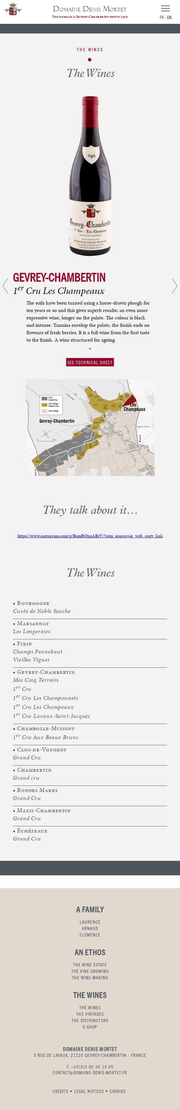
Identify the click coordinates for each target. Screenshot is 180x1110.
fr (162, 17)
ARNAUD (90, 928)
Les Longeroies (31, 631)
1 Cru (22, 688)
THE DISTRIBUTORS (90, 1020)
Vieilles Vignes (31, 659)
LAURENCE (90, 922)
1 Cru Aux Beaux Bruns (45, 736)
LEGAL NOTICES (89, 1091)
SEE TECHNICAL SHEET (90, 362)
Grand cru (26, 778)
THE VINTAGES (90, 1014)
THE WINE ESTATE (90, 964)
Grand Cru (27, 757)
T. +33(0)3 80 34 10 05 (90, 1066)
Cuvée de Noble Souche (42, 611)
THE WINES (90, 1007)
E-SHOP (90, 1027)
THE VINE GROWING (90, 971)
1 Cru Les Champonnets (45, 697)
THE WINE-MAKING (90, 977)
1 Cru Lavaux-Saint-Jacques (51, 715)
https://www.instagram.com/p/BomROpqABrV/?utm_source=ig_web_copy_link (90, 536)
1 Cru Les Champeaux (43, 706)
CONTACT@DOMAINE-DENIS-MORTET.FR (90, 1072)
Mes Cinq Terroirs (36, 680)
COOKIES (118, 1091)
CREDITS (61, 1091)
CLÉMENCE (90, 934)
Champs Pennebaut (38, 651)
